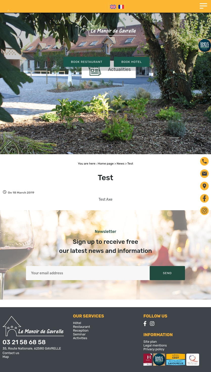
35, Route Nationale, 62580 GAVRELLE (32, 348)
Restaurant (81, 327)
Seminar (79, 334)
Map (6, 357)
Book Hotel (131, 62)
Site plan (150, 341)
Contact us (11, 353)
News (120, 163)
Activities (80, 338)
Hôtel (77, 323)
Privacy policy (153, 349)
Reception (80, 330)
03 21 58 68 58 (24, 342)
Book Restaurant (86, 62)
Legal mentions (155, 345)
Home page (106, 163)
